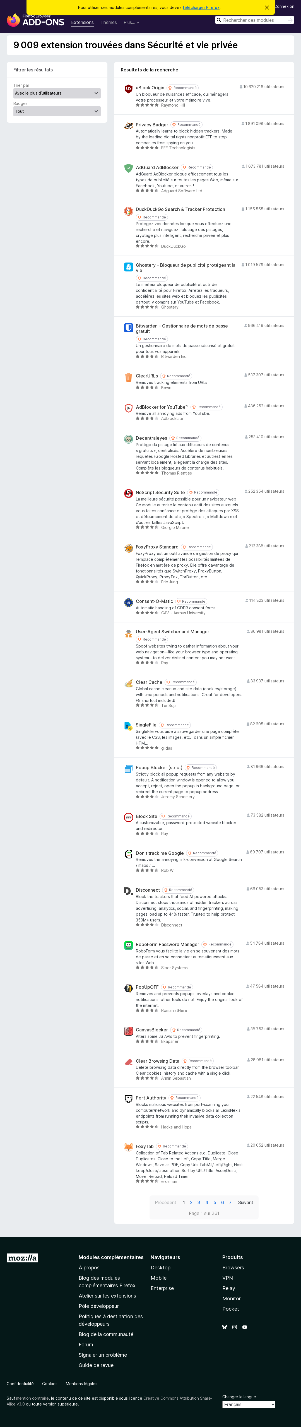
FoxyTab (145, 1146)
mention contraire (32, 1398)
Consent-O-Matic (154, 601)
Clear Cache (149, 682)
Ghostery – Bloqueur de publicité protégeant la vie (185, 268)
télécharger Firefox (201, 7)
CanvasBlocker (152, 1030)
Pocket (230, 1309)
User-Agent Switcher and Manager (172, 631)
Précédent (165, 1202)
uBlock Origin (150, 87)
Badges (20, 103)
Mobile (159, 1278)
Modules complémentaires (111, 1257)
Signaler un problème (103, 1355)
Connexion (284, 6)
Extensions (82, 22)
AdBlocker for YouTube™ (162, 407)
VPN (227, 1278)
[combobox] (254, 20)
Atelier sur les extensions (107, 1296)
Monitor (231, 1298)
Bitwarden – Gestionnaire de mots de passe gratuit (182, 328)
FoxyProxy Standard (157, 547)
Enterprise (162, 1288)
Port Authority (151, 1098)
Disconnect (148, 890)
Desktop (160, 1267)
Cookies (49, 1383)
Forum (86, 1344)
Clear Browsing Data (157, 1061)
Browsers (233, 1267)
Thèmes (108, 22)
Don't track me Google (160, 853)
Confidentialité (20, 1383)
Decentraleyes (151, 438)
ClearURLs (147, 376)
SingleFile (146, 725)
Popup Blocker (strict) (159, 767)
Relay (228, 1288)
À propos (89, 1267)
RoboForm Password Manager (167, 944)
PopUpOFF (147, 987)
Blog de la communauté (106, 1334)
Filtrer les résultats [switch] (33, 70)
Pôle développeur (99, 1306)
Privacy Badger (152, 124)
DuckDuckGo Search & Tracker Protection (180, 209)
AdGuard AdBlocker (157, 167)
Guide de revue (96, 1365)
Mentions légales (81, 1383)
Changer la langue (239, 1396)
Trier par (21, 85)
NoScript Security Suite (160, 492)
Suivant (245, 1202)
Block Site (146, 816)
